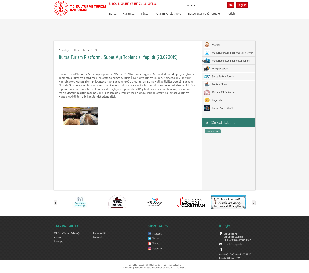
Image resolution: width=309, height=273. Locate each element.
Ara (231, 5)
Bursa (113, 13)
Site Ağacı (58, 241)
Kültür (145, 13)
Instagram (157, 248)
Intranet (58, 237)
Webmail (97, 237)
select (226, 5)
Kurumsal (129, 13)
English (242, 5)
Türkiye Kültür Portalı (219, 92)
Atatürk (212, 45)
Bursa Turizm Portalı (219, 76)
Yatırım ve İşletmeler (168, 13)
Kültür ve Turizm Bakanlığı (67, 233)
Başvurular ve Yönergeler (204, 13)
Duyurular (80, 50)
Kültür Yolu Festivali (218, 108)
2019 (94, 50)
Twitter (156, 238)
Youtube (156, 243)
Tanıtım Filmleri (216, 84)
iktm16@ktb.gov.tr (233, 244)
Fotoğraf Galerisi (216, 68)
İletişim (231, 13)
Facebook (157, 233)
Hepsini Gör (213, 131)
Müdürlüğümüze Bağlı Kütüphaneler (227, 60)
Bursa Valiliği (99, 233)
